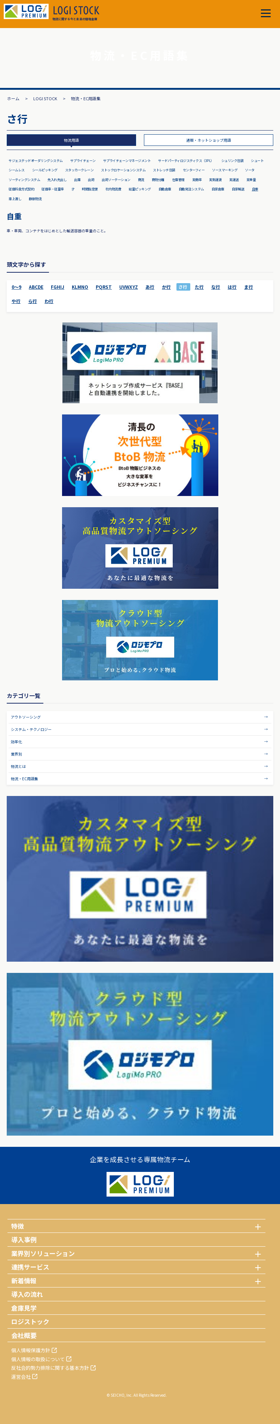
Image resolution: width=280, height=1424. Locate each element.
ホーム (13, 98)
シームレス (17, 170)
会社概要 (24, 1335)
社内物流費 (113, 189)
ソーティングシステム (24, 179)
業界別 (16, 754)
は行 (232, 287)
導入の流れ (27, 1294)
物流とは (18, 766)
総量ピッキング (140, 189)
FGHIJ (57, 287)
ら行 (32, 301)
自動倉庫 (165, 189)
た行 (199, 287)
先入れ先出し (57, 179)
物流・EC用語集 (24, 778)
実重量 (251, 179)
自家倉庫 (218, 189)
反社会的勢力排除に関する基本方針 (50, 1367)
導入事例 (24, 1239)
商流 (141, 179)
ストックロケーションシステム (123, 170)
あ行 (149, 287)
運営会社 (21, 1376)
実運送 (234, 179)
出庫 (77, 179)
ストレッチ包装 (164, 170)
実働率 (197, 179)
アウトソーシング (26, 717)
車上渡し (15, 198)
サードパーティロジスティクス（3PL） (186, 160)
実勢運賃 (215, 179)
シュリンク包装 (232, 160)
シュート (257, 160)
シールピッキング (45, 170)
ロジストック (30, 1321)
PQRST (104, 287)
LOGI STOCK (45, 98)
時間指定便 (90, 189)
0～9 (16, 287)
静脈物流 (35, 198)
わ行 (48, 301)
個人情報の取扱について (38, 1359)
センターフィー (194, 170)
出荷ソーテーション (116, 179)
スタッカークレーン (79, 170)
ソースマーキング (224, 170)
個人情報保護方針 (30, 1350)
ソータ (250, 170)
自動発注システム (191, 189)
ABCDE (36, 287)
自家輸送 (238, 189)
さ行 (182, 287)
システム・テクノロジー (31, 729)
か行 (166, 287)
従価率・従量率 (52, 189)
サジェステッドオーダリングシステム (36, 160)
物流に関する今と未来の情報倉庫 (75, 13)
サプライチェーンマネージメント (127, 160)
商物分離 (158, 179)
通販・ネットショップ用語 (208, 140)
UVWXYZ (128, 287)
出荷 (91, 179)
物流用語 (71, 140)
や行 (16, 301)
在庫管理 (178, 179)
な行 (215, 287)
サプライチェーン (83, 160)
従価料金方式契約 (21, 189)
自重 (255, 189)
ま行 (248, 287)
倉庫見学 (24, 1308)
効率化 (16, 741)
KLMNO (80, 287)
